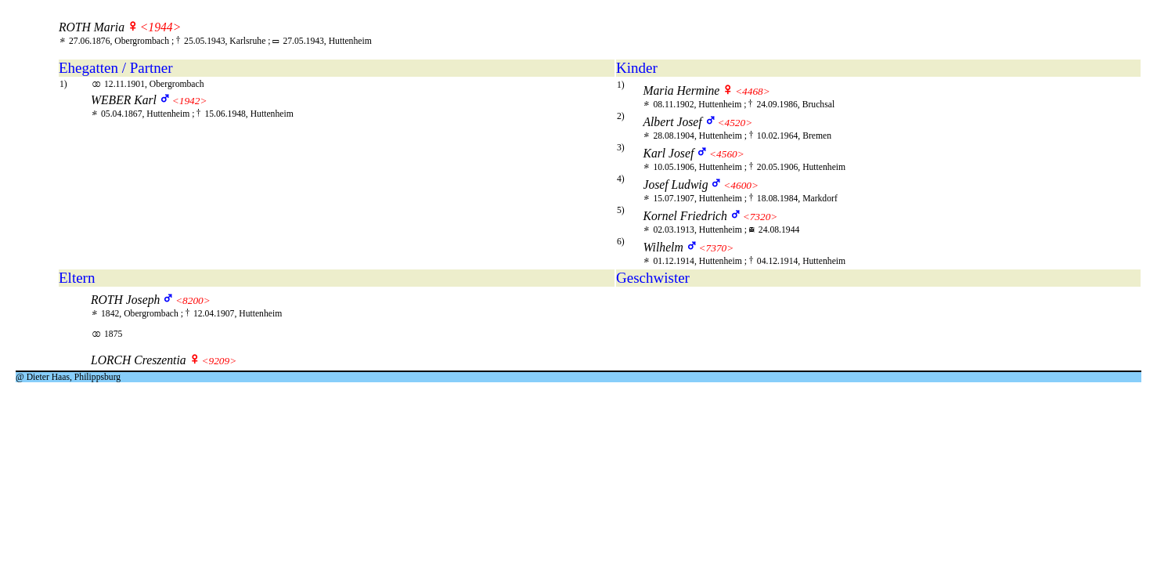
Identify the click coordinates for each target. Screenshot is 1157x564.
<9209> (218, 361)
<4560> (726, 154)
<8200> (193, 300)
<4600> (741, 185)
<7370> (716, 248)
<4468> (752, 91)
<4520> (735, 122)
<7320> (760, 216)
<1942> (189, 101)
